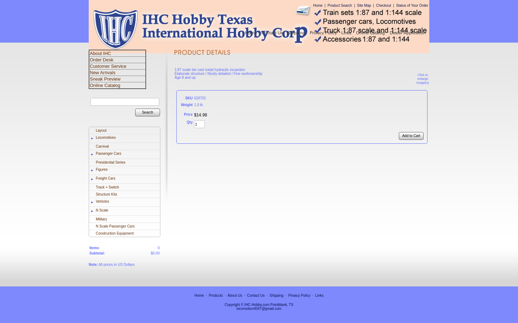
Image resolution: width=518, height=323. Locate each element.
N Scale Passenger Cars (115, 226)
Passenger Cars (108, 153)
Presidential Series (110, 162)
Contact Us (255, 295)
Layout (101, 130)
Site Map (364, 5)
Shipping (276, 295)
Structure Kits (106, 194)
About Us (234, 295)
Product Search (339, 5)
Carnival (102, 146)
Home (318, 5)
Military (101, 219)
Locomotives (106, 137)
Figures (102, 169)
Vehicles (102, 201)
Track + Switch (107, 187)
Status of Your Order (412, 5)
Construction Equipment (115, 233)
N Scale (102, 210)
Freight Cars (105, 178)
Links (319, 295)
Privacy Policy (299, 295)
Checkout (383, 5)
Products (216, 295)
